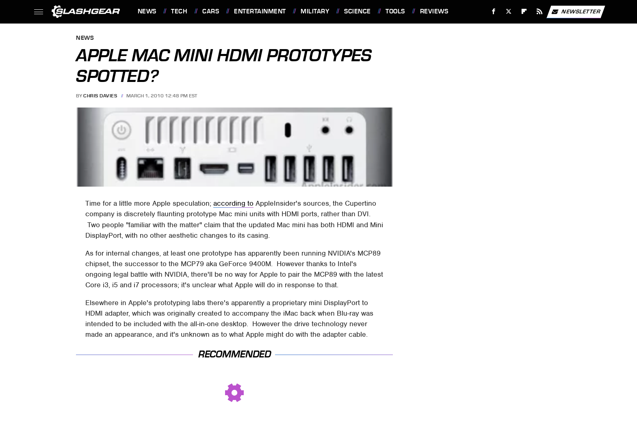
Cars (210, 11)
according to (233, 203)
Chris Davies (100, 96)
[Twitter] (509, 11)
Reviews (434, 11)
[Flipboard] (524, 11)
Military (315, 11)
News (147, 11)
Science (357, 11)
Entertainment (260, 11)
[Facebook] (493, 11)
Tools (395, 11)
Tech (179, 11)
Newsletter (575, 11)
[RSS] (539, 11)
